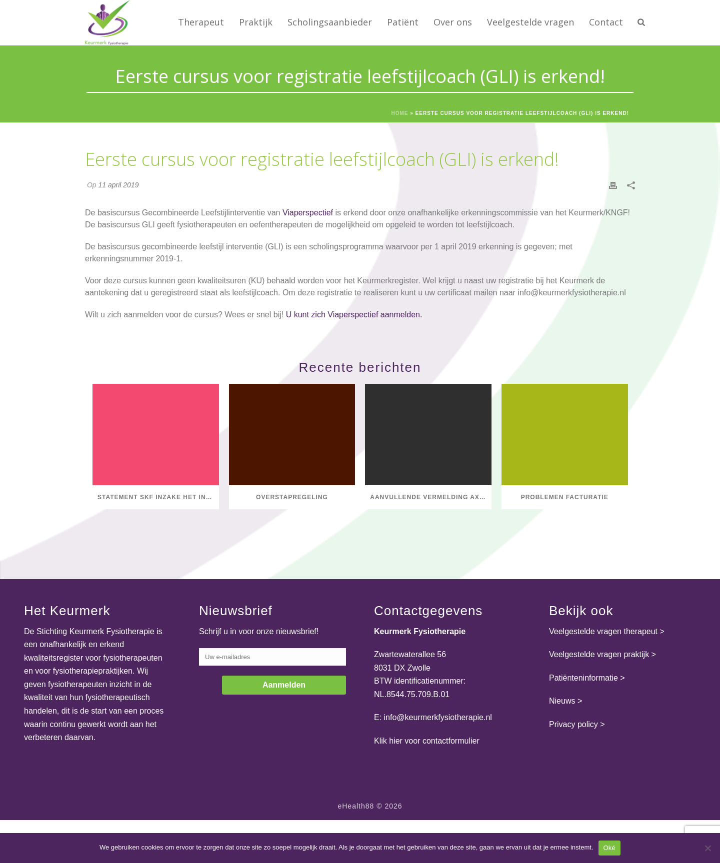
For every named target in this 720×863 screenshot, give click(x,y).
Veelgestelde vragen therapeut (603, 631)
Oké (610, 848)
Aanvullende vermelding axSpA (431, 497)
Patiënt (402, 22)
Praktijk (255, 22)
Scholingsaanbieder (330, 22)
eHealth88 (356, 806)
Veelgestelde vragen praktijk (599, 654)
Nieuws (562, 701)
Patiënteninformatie (583, 678)
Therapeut (201, 22)
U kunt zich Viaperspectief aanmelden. (354, 314)
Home (399, 113)
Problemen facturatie (564, 497)
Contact (606, 22)
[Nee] (707, 848)
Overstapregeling (292, 497)
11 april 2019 (118, 185)
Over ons (453, 22)
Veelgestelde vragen (530, 22)
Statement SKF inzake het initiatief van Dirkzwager (158, 497)
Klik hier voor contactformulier (427, 741)
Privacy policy (573, 724)
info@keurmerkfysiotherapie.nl (572, 292)
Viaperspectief (307, 212)
